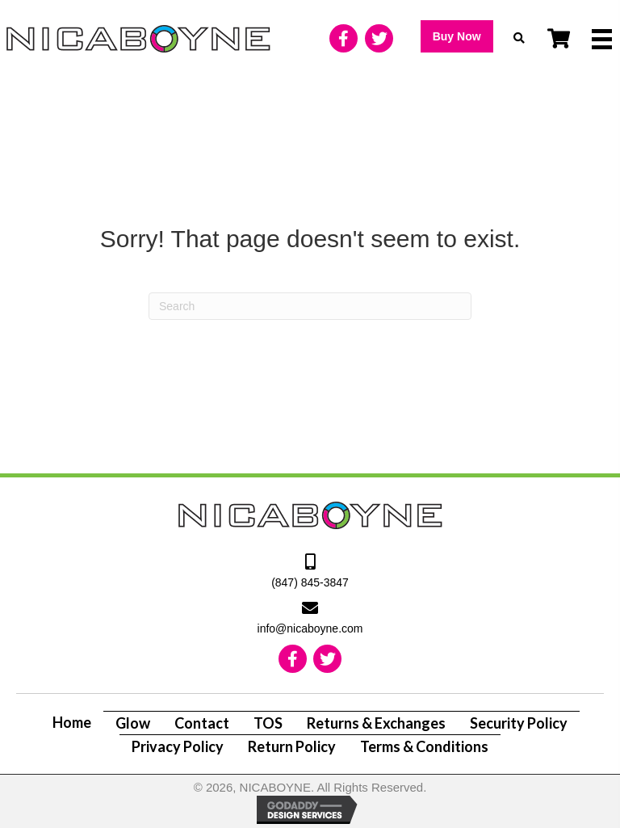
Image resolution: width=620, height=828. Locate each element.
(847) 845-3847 (310, 582)
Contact (201, 723)
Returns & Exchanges (376, 723)
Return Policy (292, 746)
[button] (457, 36)
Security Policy (519, 723)
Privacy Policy (178, 746)
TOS (268, 723)
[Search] (310, 306)
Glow (132, 723)
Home (71, 722)
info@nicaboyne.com (310, 628)
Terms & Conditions (424, 746)
